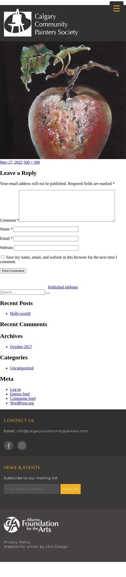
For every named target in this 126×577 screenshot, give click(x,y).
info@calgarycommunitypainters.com (52, 441)
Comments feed (23, 409)
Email (6, 249)
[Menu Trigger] (116, 8)
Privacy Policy (17, 552)
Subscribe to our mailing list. (31, 488)
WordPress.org (22, 413)
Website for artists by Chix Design (36, 557)
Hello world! (20, 324)
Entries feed (19, 404)
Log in (15, 400)
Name (6, 239)
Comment (9, 192)
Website (6, 258)
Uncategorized (22, 378)
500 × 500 (31, 162)
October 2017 (21, 357)
